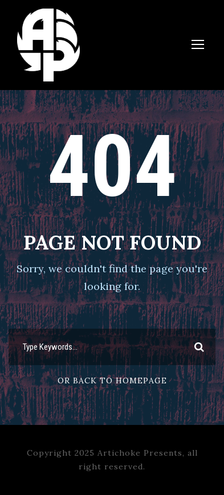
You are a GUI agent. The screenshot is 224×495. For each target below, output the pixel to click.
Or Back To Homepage (112, 380)
